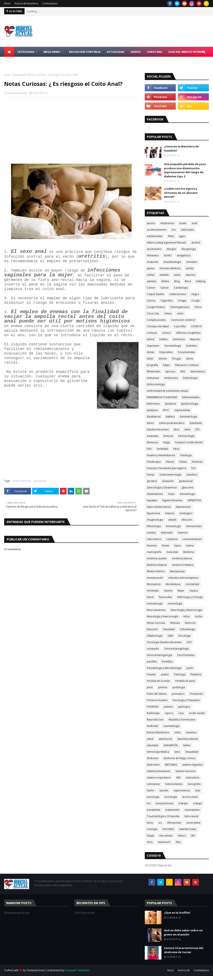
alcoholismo (154, 249)
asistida (164, 275)
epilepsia (152, 410)
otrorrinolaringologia (159, 655)
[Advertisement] (71, 130)
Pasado (151, 674)
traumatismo (192, 810)
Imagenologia (155, 519)
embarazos (171, 378)
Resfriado (152, 726)
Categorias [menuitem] (26, 52)
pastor (165, 674)
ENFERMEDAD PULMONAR (162, 397)
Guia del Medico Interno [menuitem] (186, 52)
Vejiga (150, 835)
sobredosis (192, 777)
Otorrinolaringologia (176, 648)
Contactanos (49, 3)
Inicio (7, 3)
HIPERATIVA (194, 500)
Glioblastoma (155, 494)
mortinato (153, 590)
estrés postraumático (172, 423)
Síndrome (152, 758)
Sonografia (194, 784)
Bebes (165, 281)
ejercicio (170, 371)
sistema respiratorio (159, 777)
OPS (189, 642)
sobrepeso (153, 784)
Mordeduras (173, 584)
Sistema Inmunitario (158, 771)
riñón (177, 732)
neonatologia (155, 603)
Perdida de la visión (158, 681)
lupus (177, 545)
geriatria (152, 481)
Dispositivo (166, 352)
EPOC (166, 410)
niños (186, 616)
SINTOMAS (171, 764)
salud (150, 739)
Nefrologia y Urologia (190, 597)
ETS (197, 429)
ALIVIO (168, 255)
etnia (187, 429)
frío (193, 468)
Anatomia (152, 262)
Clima (197, 307)
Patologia (179, 674)
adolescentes (155, 236)
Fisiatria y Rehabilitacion (161, 455)
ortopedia (153, 648)
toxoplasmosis (164, 803)
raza (181, 713)
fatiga (166, 442)
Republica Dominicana (182, 719)
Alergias (171, 249)
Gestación (168, 481)
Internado (167, 532)
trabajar (183, 803)
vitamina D (164, 842)
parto (190, 668)
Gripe (171, 494)
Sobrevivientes (173, 784)
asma (177, 275)
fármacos (152, 442)
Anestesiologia (172, 262)
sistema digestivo (192, 764)
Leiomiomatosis (192, 539)
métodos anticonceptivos (183, 577)
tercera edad (190, 797)
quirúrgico (184, 706)
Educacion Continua (186, 365)
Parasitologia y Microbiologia (164, 668)
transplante (153, 810)
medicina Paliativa (182, 565)
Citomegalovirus (179, 307)
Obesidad (169, 629)
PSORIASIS (153, 706)
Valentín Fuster (187, 829)
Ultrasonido (174, 822)
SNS (178, 777)
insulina (151, 532)
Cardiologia (181, 287)
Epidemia (170, 403)
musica (193, 590)
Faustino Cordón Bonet (189, 442)
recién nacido (197, 713)
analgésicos (184, 255)
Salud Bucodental (187, 739)
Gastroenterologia (170, 474)
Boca (188, 281)
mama (189, 545)
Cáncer (164, 287)
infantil (172, 519)
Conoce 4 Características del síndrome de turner (183, 950)
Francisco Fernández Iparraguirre (166, 468)
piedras (162, 687)
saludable (153, 745)
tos (149, 803)
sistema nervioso (185, 771)
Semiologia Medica (158, 752)
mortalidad (192, 584)
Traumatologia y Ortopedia (163, 816)
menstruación (155, 577)
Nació (150, 597)
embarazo (153, 378)
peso (150, 687)
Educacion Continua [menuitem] (84, 52)
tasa (197, 790)
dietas (150, 352)
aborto (151, 223)
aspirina (190, 275)
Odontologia (187, 629)
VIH (193, 835)
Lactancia (171, 539)
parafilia (152, 661)
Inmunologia (173, 526)
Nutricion (190, 623)
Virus (150, 842)
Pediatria (196, 674)
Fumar (150, 474)
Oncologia (184, 635)
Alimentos (153, 255)
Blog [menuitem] (11, 62)
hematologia (187, 494)
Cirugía (195, 300)
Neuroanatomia (156, 610)
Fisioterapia (154, 461)
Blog (177, 281)
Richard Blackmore (158, 732)
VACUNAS (168, 829)
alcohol (195, 242)
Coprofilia (180, 326)
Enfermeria (153, 403)
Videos (182, 835)
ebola (189, 358)
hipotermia (153, 513)
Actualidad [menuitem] (115, 52)
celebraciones (177, 294)
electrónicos (197, 371)
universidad (193, 822)
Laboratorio (154, 539)
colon (180, 313)
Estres (150, 423)
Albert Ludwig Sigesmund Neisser (166, 242)
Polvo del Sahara (157, 694)
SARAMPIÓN (171, 745)
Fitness (170, 461)
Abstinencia (167, 223)
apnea (150, 268)
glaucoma (187, 487)
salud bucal (165, 739)
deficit (150, 339)
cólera (168, 313)
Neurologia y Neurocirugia (186, 610)
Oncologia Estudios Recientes (164, 642)
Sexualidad (18, 75)
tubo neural (191, 816)
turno (150, 822)
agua (182, 236)
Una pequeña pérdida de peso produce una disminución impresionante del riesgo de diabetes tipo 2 (185, 170)
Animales (191, 262)
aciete (182, 223)
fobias (183, 461)
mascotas (172, 552)
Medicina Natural (157, 565)
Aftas (171, 236)
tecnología (171, 797)
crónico (166, 333)
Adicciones (187, 229)
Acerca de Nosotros (26, 3)
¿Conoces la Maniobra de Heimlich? (181, 148)
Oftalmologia (154, 635)
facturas (168, 436)
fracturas (197, 461)
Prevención (196, 694)
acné (194, 223)
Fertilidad (162, 449)
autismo (151, 281)
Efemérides (153, 371)
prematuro (178, 694)
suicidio (163, 790)
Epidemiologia (189, 403)
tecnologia (153, 797)
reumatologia (171, 726)
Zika (178, 842)
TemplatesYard (36, 970)
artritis (189, 268)
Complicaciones (156, 320)
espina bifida (182, 410)
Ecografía (152, 365)
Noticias (175, 623)
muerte (168, 590)
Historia (170, 513)
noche (198, 616)
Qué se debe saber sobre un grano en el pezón (183, 932)
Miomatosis (154, 584)
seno (177, 752)
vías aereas (165, 835)
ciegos (195, 294)
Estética (170, 416)
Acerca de (184, 970)
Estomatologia (188, 416)
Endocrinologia (156, 384)
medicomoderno (17, 93)
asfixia (150, 275)
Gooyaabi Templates (77, 970)
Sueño (150, 790)
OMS (170, 635)
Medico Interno (156, 571)
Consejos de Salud (158, 326)
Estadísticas (154, 416)
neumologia (175, 603)
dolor (150, 358)
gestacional (186, 481)
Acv (174, 229)
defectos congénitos (188, 333)
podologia (178, 687)
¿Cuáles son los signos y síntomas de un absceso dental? (181, 193)
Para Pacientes (185, 655)
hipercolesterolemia (159, 507)
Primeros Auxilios (157, 700)
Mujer (181, 590)
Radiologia (153, 713)
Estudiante (196, 423)
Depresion (153, 345)
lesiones (152, 545)
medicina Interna (182, 558)
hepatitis (152, 500)
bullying (200, 281)
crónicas (152, 333)
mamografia (154, 552)
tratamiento (173, 810)
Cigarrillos (167, 300)
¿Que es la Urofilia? (177, 912)
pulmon (168, 706)
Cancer (151, 287)
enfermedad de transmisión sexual (167, 391)
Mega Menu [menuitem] (51, 52)
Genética (192, 474)
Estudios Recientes (158, 429)
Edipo (166, 365)
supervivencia (182, 790)
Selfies (187, 745)
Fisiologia (186, 455)
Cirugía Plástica (156, 307)
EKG (183, 371)
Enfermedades (190, 397)
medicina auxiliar (157, 558)
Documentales (186, 352)
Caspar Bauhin (155, 294)
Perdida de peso (185, 681)
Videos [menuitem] (136, 52)
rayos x (169, 713)
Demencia (179, 339)
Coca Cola (153, 313)
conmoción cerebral (183, 320)
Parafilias (167, 661)
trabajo (197, 803)
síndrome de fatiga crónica (179, 758)
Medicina (188, 552)
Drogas (176, 358)
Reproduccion (155, 719)
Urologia (152, 829)
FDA (149, 449)
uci (160, 822)
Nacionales (165, 597)
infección (186, 519)
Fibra (176, 449)
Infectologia (154, 526)
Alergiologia (188, 249)
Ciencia (151, 300)
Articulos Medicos (170, 268)
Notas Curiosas (22, 481)
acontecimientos (156, 229)
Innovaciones (194, 526)
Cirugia (182, 300)
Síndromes (153, 764)
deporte (195, 339)
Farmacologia (186, 436)
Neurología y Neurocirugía (162, 616)
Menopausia (177, 571)
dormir (163, 358)
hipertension (183, 507)
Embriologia (190, 378)
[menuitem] (9, 52)
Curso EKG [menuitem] (154, 52)
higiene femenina (172, 500)
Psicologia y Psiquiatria (186, 700)
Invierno (182, 532)
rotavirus (191, 732)
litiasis (165, 545)
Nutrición (152, 629)
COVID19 (196, 326)
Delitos (163, 339)
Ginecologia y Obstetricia (162, 487)
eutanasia (152, 436)
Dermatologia (173, 345)
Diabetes (191, 345)
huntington (186, 513)
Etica (176, 429)
